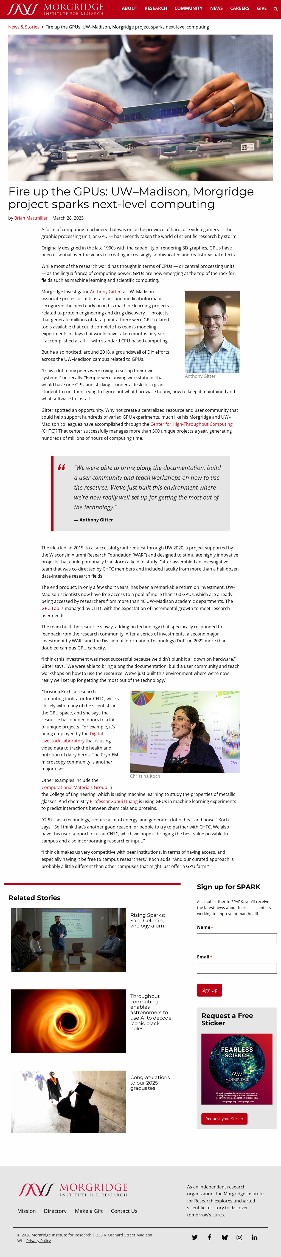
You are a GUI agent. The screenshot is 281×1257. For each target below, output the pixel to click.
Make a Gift (89, 1211)
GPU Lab (50, 608)
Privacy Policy (38, 1240)
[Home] (55, 9)
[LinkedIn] (254, 1238)
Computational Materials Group (74, 787)
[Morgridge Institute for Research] (72, 1204)
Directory (55, 1211)
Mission (26, 1211)
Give (262, 8)
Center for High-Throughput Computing (191, 424)
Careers (239, 8)
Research (156, 8)
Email (204, 957)
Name (205, 927)
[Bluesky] (224, 1238)
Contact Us (124, 1211)
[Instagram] (239, 1238)
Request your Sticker (224, 1118)
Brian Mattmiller (31, 218)
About (129, 8)
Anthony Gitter (105, 292)
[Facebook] (209, 1238)
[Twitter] (194, 1238)
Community (189, 8)
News (216, 8)
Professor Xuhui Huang (114, 801)
